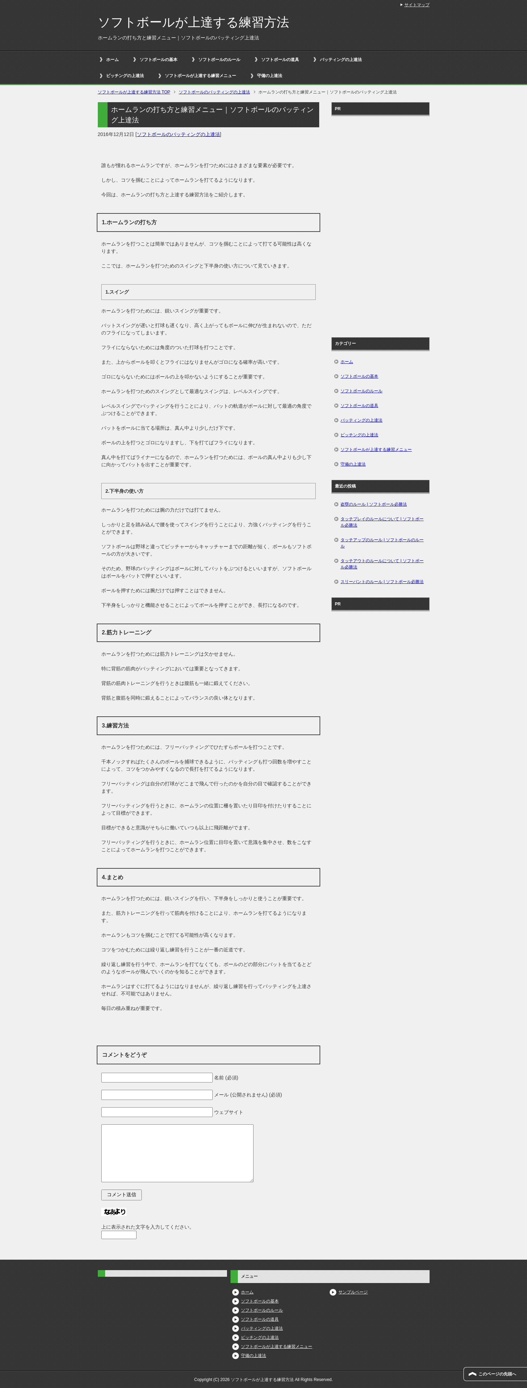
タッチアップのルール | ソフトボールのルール (382, 543)
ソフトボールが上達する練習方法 (193, 22)
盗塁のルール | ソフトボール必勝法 (374, 504)
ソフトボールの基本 (158, 59)
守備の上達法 (269, 75)
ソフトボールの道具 (280, 59)
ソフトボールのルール (219, 59)
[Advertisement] (380, 224)
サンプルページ (353, 1292)
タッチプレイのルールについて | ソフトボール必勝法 (382, 522)
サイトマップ (417, 4)
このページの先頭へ (497, 1374)
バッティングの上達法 (341, 59)
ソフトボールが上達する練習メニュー (200, 75)
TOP (134, 92)
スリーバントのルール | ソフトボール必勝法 (382, 581)
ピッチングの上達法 (125, 75)
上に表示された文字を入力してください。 (147, 1227)
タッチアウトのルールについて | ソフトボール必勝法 (382, 563)
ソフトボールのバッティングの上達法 (178, 134)
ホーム (112, 59)
